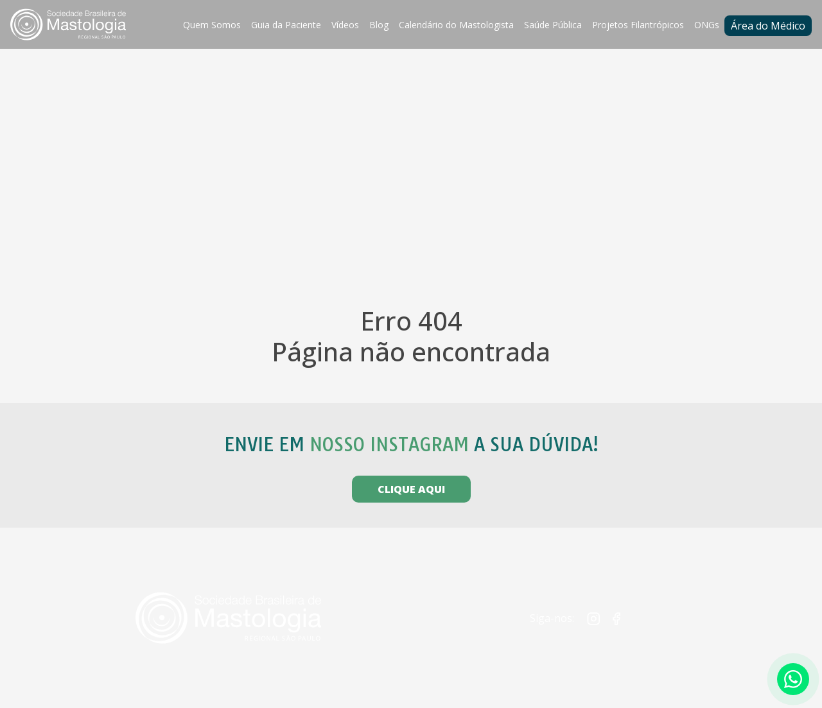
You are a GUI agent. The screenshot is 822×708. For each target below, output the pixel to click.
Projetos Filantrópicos (638, 25)
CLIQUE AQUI (411, 489)
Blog (379, 25)
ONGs (706, 25)
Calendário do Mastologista (456, 25)
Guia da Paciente (286, 25)
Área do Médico (768, 26)
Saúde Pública (553, 25)
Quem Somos (212, 25)
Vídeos (345, 25)
